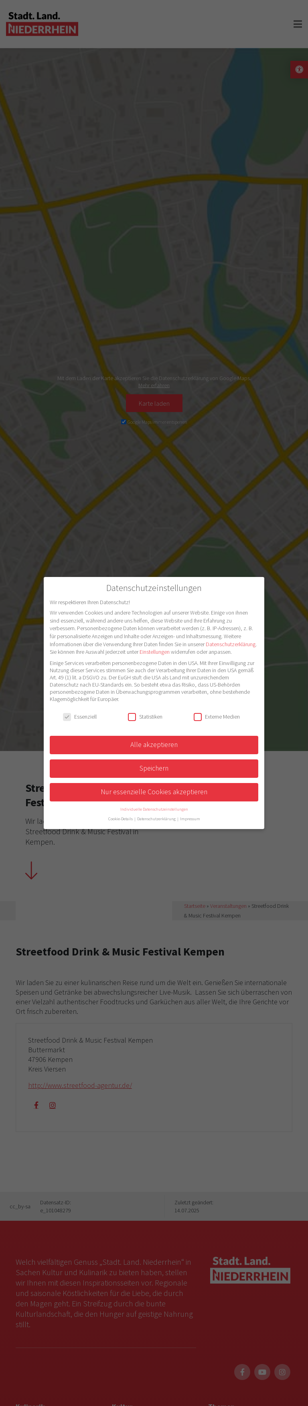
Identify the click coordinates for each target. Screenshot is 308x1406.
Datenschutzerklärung (230, 644)
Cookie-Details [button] (121, 818)
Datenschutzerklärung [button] (156, 818)
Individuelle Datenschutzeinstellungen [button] (154, 809)
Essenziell (80, 716)
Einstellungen (155, 651)
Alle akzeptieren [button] (154, 744)
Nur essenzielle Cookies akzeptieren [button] (154, 791)
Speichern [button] (154, 768)
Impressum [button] (190, 818)
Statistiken (145, 716)
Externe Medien (217, 716)
